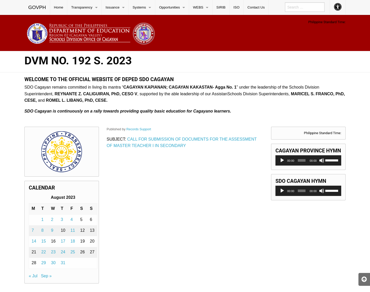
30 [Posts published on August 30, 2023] (53, 263)
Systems (139, 7)
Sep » (46, 276)
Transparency (81, 7)
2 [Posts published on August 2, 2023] (52, 219)
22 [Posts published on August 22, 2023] (43, 252)
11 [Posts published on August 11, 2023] (72, 230)
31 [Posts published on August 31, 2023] (63, 263)
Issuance (112, 7)
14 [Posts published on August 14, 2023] (34, 241)
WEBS (198, 7)
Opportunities (169, 7)
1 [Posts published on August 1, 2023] (42, 219)
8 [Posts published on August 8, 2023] (42, 230)
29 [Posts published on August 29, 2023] (43, 263)
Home (58, 7)
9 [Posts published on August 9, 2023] (52, 230)
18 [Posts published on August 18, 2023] (72, 241)
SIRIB (221, 7)
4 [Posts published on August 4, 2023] (71, 219)
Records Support (138, 129)
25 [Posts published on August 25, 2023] (72, 252)
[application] (308, 160)
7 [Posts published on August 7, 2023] (33, 230)
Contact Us (256, 7)
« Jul (33, 276)
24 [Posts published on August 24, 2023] (63, 252)
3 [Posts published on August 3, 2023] (62, 219)
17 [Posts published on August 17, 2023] (63, 241)
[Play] (282, 160)
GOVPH (37, 7)
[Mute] (321, 160)
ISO (236, 7)
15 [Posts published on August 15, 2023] (43, 241)
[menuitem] (37, 7)
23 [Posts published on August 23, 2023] (53, 252)
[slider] (302, 160)
